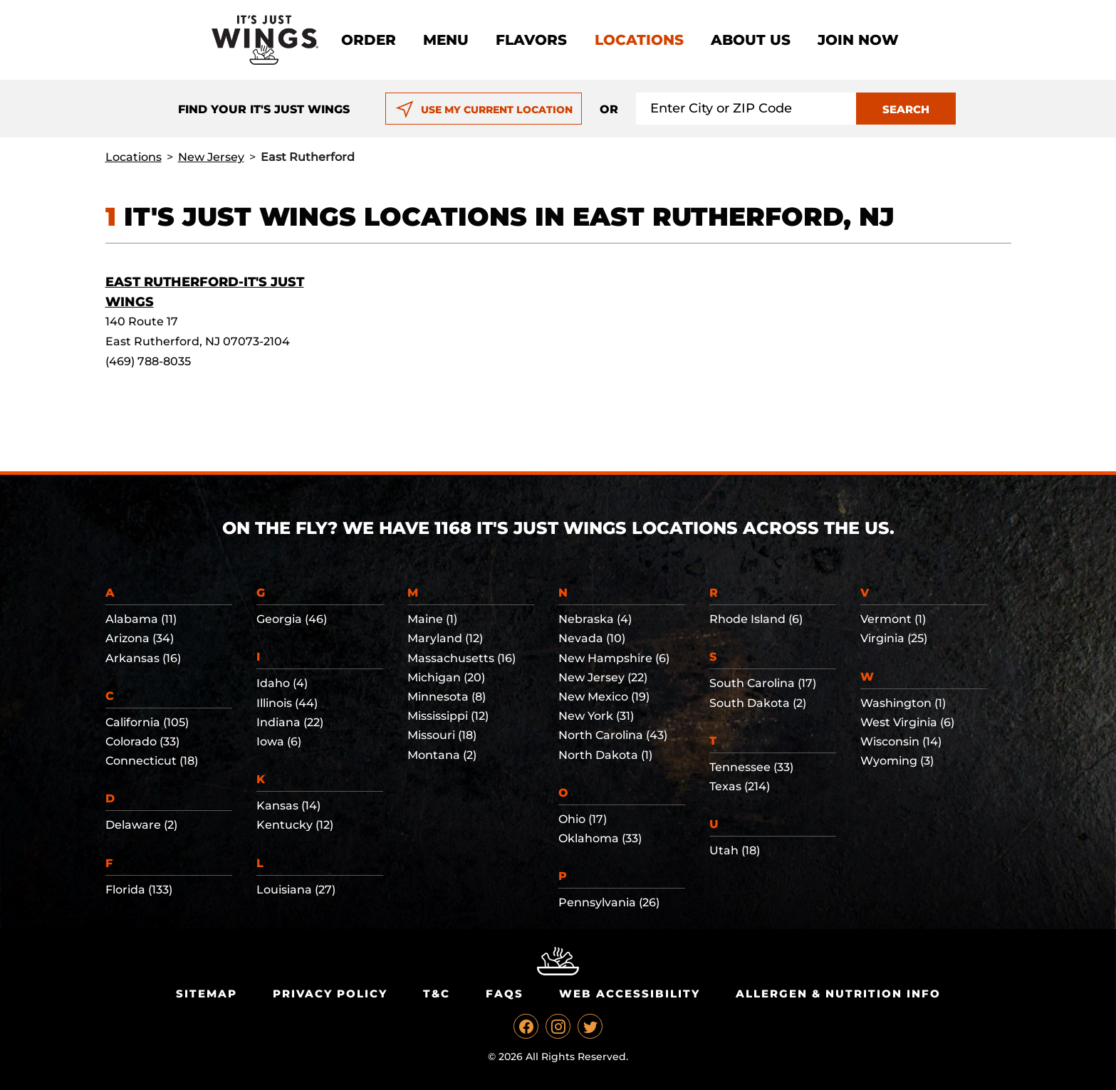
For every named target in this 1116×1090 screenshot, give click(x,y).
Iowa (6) (278, 741)
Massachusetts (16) (461, 658)
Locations (639, 39)
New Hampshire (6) (613, 658)
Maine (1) (432, 619)
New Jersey (211, 157)
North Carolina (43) (612, 735)
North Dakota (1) (605, 755)
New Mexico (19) (604, 696)
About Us (751, 39)
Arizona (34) (139, 638)
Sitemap (206, 993)
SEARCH (905, 109)
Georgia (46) (291, 619)
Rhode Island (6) (756, 619)
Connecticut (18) (151, 760)
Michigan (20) (446, 677)
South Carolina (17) (762, 683)
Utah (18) (734, 850)
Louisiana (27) (295, 889)
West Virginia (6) (907, 722)
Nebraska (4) (595, 619)
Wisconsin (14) (901, 741)
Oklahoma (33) (600, 838)
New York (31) (596, 716)
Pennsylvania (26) (608, 902)
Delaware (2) (141, 825)
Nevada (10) (591, 638)
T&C (436, 993)
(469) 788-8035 (148, 361)
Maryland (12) (445, 638)
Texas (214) (739, 786)
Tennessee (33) (751, 767)
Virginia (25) (893, 638)
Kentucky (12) (294, 825)
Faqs (504, 993)
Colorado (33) (142, 741)
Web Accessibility (629, 993)
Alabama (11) (141, 619)
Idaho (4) (282, 683)
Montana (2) (441, 755)
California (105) (147, 722)
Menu (446, 39)
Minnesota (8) (446, 696)
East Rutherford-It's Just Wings (204, 292)
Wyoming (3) (897, 760)
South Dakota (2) (757, 703)
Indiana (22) (289, 722)
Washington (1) (903, 703)
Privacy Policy (330, 993)
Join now (858, 39)
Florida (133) (138, 889)
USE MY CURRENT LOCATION (484, 109)
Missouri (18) (441, 735)
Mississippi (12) (448, 716)
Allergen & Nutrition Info (838, 993)
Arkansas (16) (143, 658)
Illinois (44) (287, 703)
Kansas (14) (288, 805)
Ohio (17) (582, 819)
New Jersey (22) (602, 677)
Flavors (531, 39)
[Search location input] (746, 109)
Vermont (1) (893, 619)
